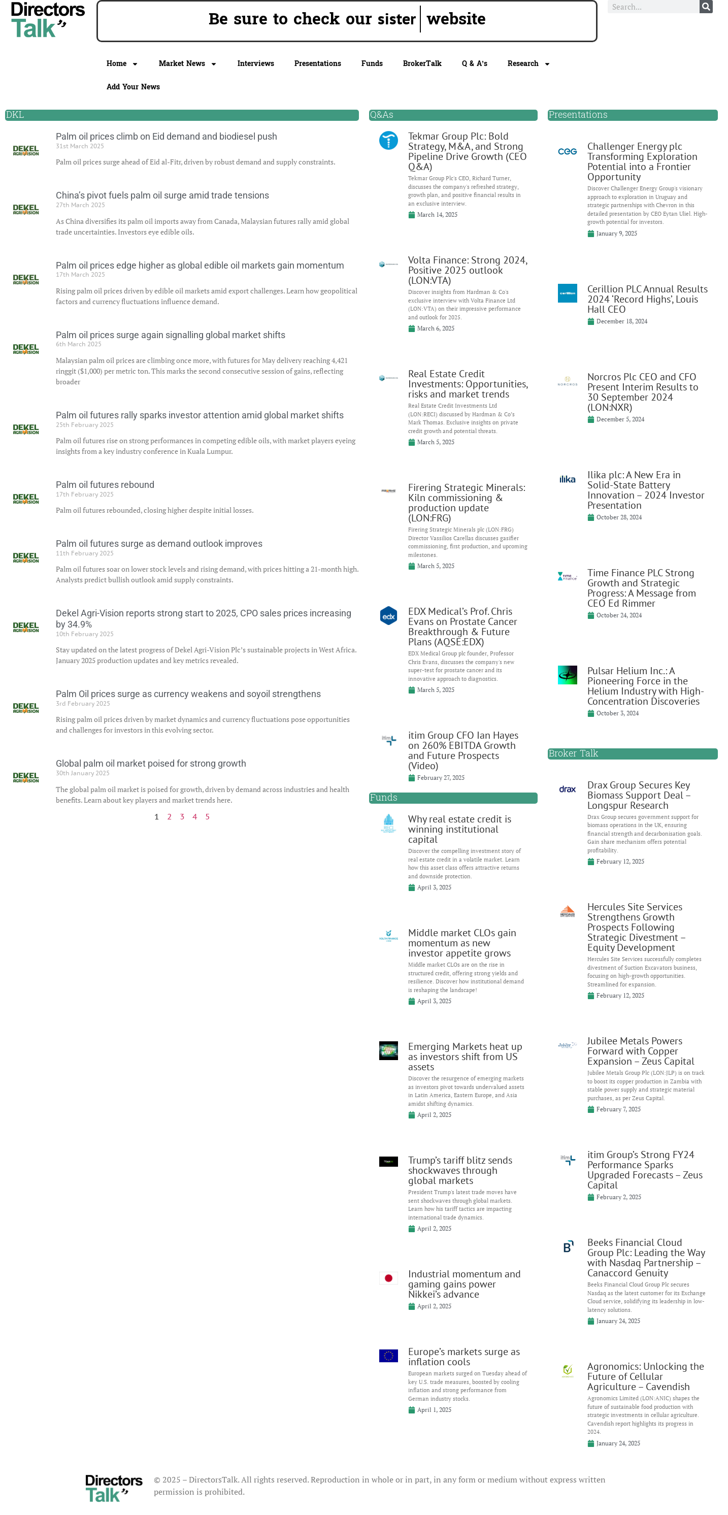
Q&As (381, 115)
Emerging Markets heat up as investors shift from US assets (465, 1056)
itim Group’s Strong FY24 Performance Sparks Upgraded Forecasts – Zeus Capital (645, 1170)
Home (123, 64)
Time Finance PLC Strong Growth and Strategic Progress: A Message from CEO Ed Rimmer (641, 588)
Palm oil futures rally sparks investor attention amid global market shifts (200, 415)
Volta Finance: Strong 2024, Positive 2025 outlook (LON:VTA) (467, 270)
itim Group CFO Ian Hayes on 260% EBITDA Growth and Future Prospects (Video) (463, 750)
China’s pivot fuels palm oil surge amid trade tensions (162, 195)
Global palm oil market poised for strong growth (151, 763)
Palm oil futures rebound (105, 484)
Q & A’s (474, 63)
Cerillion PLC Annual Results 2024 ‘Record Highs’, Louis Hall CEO (647, 299)
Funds (372, 63)
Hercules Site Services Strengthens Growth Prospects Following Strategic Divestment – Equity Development (636, 927)
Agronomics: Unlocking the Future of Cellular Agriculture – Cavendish (645, 1376)
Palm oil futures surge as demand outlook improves (159, 543)
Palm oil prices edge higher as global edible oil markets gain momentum (200, 265)
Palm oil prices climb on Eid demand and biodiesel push (166, 136)
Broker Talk (574, 753)
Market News (188, 64)
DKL (15, 115)
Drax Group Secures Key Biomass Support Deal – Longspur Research (638, 795)
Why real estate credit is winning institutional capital (459, 829)
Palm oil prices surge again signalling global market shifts (170, 335)
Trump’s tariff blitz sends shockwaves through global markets (460, 1170)
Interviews (256, 63)
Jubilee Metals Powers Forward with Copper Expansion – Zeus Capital (640, 1051)
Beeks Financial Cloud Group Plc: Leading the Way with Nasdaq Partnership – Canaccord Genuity (646, 1257)
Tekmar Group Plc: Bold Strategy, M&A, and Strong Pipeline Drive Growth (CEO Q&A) (467, 151)
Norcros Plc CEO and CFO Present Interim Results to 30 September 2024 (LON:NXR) (643, 392)
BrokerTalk (422, 63)
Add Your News (133, 87)
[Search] (706, 6)
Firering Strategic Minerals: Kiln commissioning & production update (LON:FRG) (466, 502)
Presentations (317, 63)
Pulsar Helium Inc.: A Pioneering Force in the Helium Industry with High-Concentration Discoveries (645, 686)
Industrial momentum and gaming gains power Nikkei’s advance (464, 1284)
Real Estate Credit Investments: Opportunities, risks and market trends (467, 384)
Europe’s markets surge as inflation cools (464, 1356)
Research (529, 64)
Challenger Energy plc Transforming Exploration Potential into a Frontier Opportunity (642, 161)
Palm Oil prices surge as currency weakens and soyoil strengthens (188, 693)
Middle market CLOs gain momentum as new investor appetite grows (462, 943)
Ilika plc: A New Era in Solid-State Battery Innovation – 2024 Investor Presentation (646, 490)
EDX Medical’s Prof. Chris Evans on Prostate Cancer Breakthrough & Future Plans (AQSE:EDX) (462, 626)
